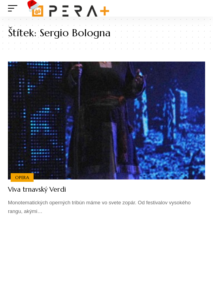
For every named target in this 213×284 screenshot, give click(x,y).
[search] (199, 8)
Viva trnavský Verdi (37, 189)
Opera (22, 177)
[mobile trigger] (14, 8)
